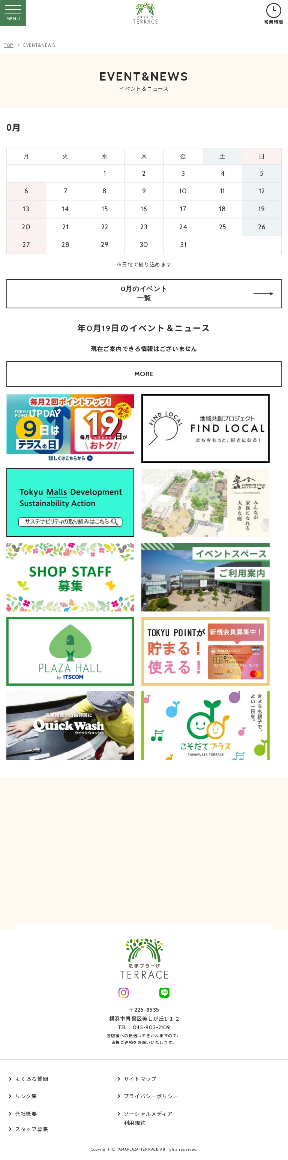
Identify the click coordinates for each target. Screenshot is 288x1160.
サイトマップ (140, 1078)
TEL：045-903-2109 (144, 1027)
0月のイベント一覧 (197, 293)
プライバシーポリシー (151, 1096)
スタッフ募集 (31, 1129)
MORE (144, 374)
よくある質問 (31, 1078)
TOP (9, 45)
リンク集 (26, 1096)
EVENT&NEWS (39, 45)
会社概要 (26, 1113)
